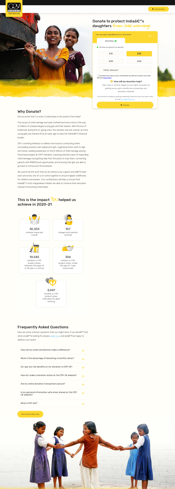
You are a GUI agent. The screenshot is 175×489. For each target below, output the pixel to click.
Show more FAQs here (30, 414)
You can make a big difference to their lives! (113, 34)
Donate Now (158, 9)
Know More (107, 78)
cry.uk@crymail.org (128, 99)
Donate (125, 105)
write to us (55, 336)
